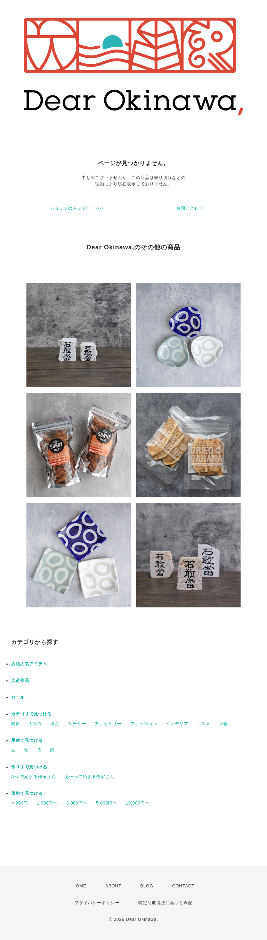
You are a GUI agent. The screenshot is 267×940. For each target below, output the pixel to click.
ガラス (35, 723)
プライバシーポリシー (97, 902)
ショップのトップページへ (77, 208)
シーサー (77, 723)
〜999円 (19, 803)
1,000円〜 (47, 803)
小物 (223, 723)
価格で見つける (27, 793)
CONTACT (183, 886)
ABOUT (113, 886)
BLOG (146, 886)
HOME (80, 886)
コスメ (203, 723)
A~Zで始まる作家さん (33, 776)
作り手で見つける (29, 766)
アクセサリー (108, 723)
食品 (55, 723)
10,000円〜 (138, 803)
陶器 (15, 723)
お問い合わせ (189, 208)
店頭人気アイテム (29, 663)
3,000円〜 (77, 803)
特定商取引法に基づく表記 (165, 902)
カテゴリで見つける (31, 714)
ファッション (143, 723)
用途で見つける (27, 740)
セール (18, 697)
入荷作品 (20, 680)
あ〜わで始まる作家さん (89, 776)
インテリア (177, 723)
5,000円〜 (106, 803)
